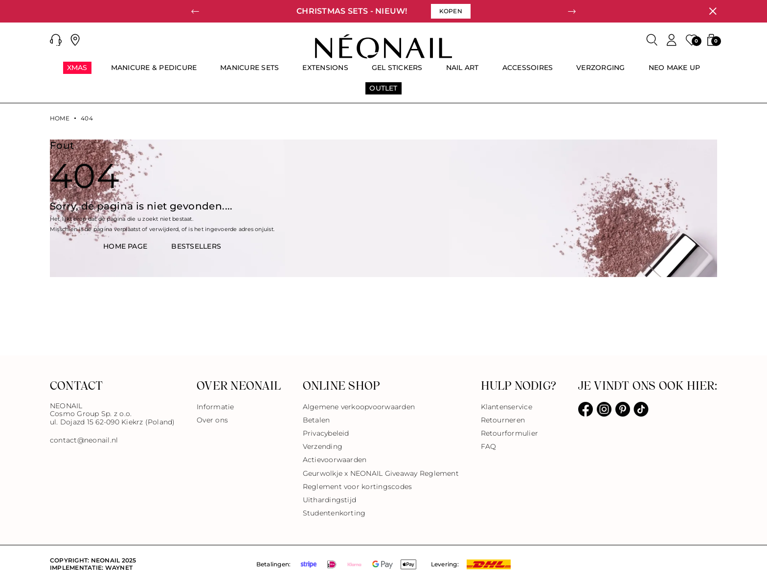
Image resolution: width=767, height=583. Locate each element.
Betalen (316, 420)
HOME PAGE (125, 246)
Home (59, 118)
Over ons (212, 420)
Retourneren (503, 420)
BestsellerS (196, 246)
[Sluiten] (712, 11)
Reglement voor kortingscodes (357, 486)
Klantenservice (506, 406)
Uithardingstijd (330, 499)
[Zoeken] (652, 40)
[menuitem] (77, 72)
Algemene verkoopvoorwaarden (359, 406)
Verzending (322, 446)
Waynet (119, 567)
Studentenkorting (334, 513)
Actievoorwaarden (335, 459)
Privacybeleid (326, 433)
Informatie (215, 406)
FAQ (488, 446)
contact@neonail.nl (84, 440)
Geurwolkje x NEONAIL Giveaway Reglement (381, 473)
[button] (56, 40)
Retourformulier (510, 433)
